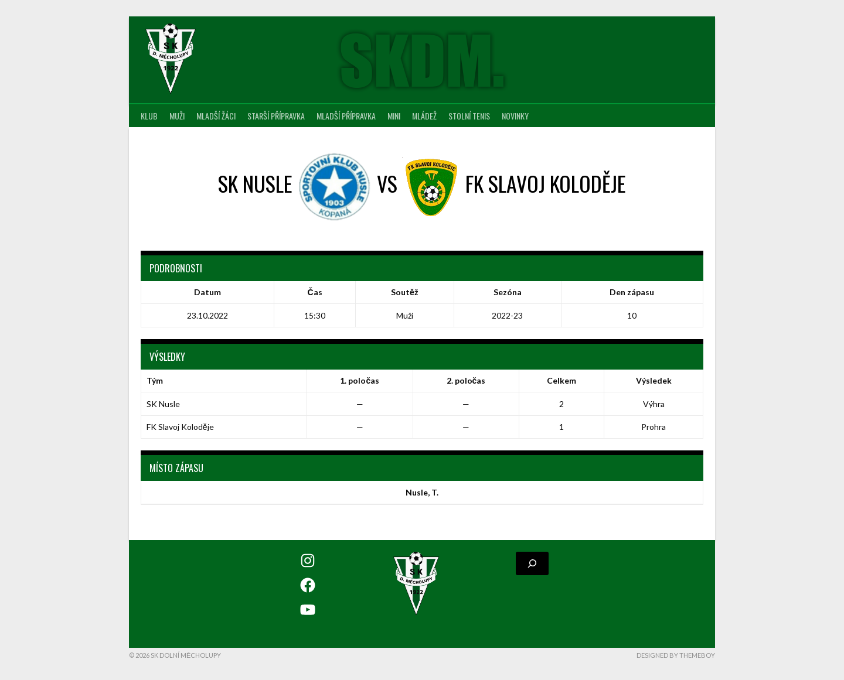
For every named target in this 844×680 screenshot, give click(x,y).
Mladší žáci (216, 116)
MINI (393, 116)
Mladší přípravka (346, 116)
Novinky (515, 116)
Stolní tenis (469, 116)
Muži (177, 116)
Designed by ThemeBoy (676, 655)
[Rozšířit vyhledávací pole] (532, 563)
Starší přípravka (276, 116)
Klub (149, 116)
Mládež (424, 116)
